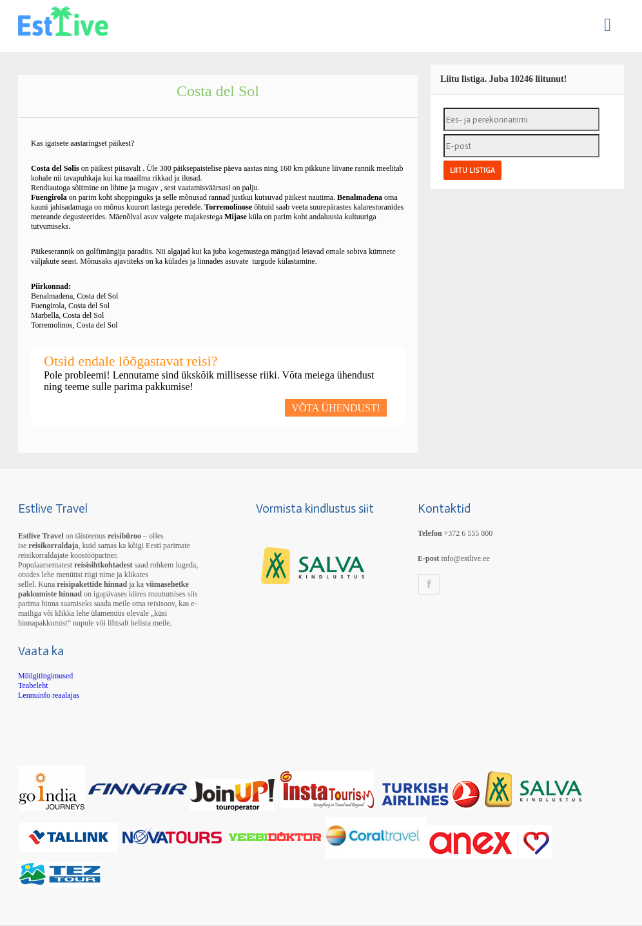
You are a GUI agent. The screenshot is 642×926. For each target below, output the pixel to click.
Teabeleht (33, 685)
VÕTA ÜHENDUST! (335, 407)
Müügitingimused (45, 675)
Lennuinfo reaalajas (48, 695)
